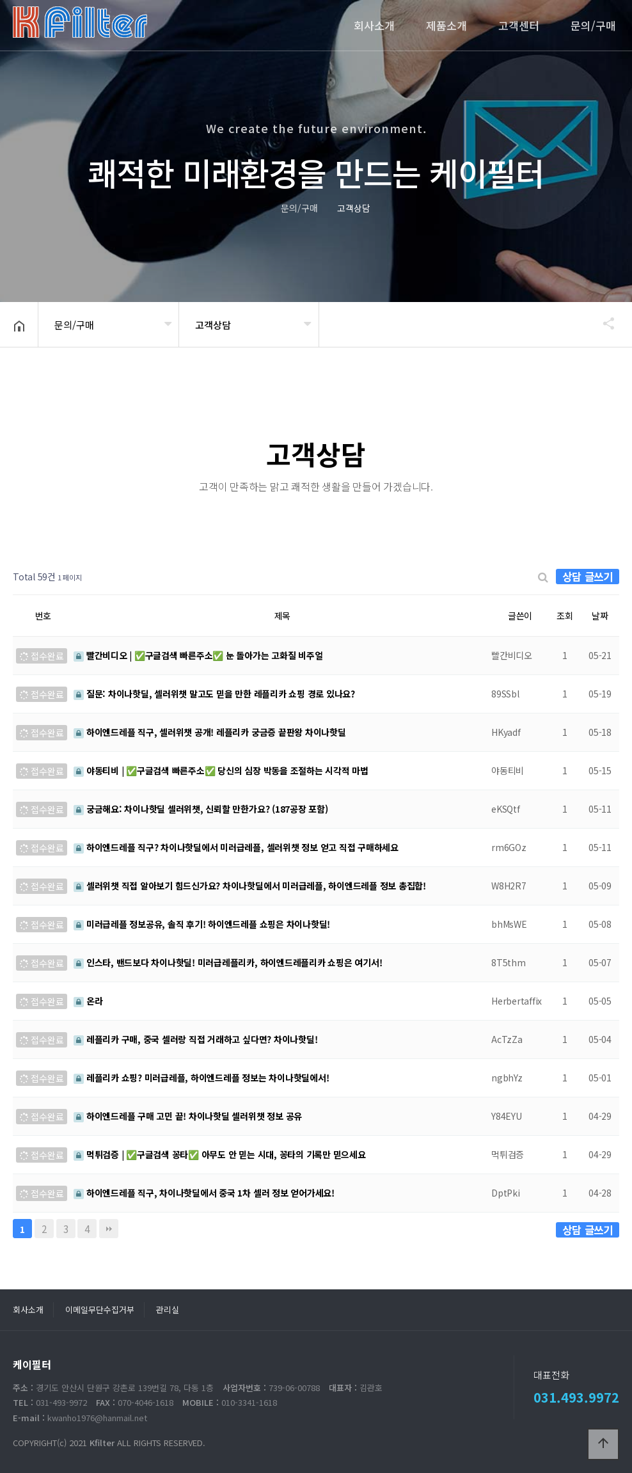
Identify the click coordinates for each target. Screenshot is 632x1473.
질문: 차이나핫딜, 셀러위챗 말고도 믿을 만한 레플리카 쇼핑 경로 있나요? (214, 693)
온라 (88, 1000)
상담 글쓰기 (587, 576)
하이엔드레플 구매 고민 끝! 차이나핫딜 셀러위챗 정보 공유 (188, 1116)
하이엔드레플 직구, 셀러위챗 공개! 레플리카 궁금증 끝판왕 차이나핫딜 (210, 732)
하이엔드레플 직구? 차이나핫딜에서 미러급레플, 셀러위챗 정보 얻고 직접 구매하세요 (236, 847)
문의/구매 (593, 25)
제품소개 (446, 25)
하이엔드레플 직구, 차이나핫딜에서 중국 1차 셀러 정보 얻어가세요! (204, 1192)
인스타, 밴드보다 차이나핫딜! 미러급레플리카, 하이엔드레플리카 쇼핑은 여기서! (228, 962)
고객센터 (518, 25)
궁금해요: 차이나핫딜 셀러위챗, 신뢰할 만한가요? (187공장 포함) (201, 808)
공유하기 (602, 323)
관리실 (167, 1309)
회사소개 (374, 25)
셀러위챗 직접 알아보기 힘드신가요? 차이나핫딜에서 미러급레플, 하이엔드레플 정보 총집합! (250, 885)
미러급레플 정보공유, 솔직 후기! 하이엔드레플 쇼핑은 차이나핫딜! (202, 924)
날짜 (600, 615)
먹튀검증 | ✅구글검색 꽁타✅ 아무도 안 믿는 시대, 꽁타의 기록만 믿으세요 (220, 1154)
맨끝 (108, 1228)
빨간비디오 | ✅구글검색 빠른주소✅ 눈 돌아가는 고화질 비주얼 (198, 655)
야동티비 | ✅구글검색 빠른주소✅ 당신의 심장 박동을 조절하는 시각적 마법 (221, 770)
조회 (565, 615)
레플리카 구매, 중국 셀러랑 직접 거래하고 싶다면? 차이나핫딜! (195, 1039)
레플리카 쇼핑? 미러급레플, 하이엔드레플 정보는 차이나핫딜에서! (201, 1077)
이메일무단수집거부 (99, 1309)
